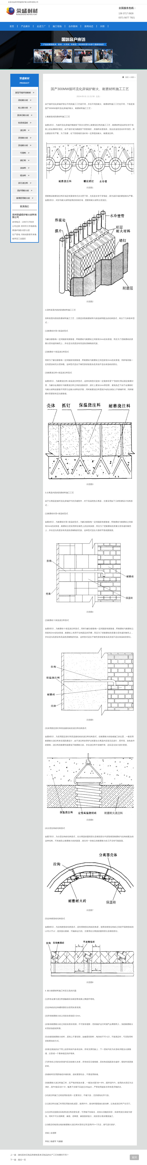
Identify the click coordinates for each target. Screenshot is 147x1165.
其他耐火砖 (24, 145)
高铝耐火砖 (24, 100)
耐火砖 (107, 736)
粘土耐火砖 (24, 107)
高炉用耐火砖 (24, 190)
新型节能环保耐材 (24, 92)
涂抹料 (24, 168)
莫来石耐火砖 (24, 115)
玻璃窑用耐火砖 (24, 198)
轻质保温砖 (24, 122)
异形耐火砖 (24, 138)
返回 (134, 1157)
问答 (132, 77)
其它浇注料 (24, 183)
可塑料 (24, 153)
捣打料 (24, 160)
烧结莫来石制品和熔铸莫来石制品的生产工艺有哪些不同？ (43, 1155)
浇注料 (24, 130)
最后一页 (22, 1160)
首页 (127, 77)
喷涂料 (24, 175)
